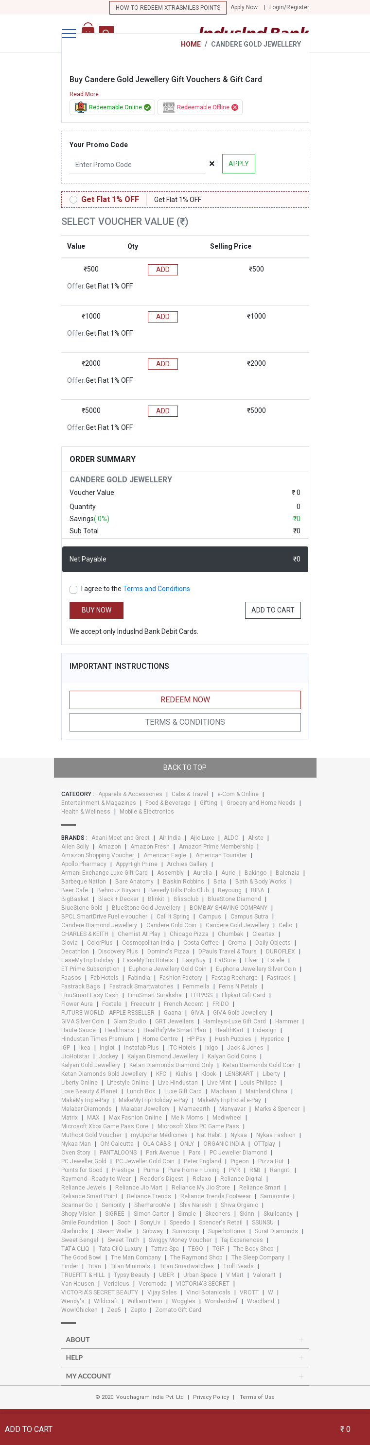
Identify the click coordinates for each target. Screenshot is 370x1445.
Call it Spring (173, 916)
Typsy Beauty (132, 1275)
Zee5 (114, 1310)
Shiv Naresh (195, 1205)
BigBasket (75, 899)
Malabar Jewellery (145, 1108)
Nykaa (238, 1135)
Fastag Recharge (234, 977)
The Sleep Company (257, 1257)
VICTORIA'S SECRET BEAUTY (99, 1292)
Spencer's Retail (221, 1222)
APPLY (239, 164)
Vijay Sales (162, 1292)
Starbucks (74, 1231)
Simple (187, 1213)
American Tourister (221, 855)
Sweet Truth (123, 1240)
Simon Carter (151, 1213)
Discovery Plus (118, 951)
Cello (285, 925)
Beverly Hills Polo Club (179, 890)
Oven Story (75, 1152)
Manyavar (232, 1108)
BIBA (257, 890)
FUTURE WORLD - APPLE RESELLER (108, 1012)
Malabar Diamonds (86, 1108)
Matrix (69, 1117)
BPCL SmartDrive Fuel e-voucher (104, 916)
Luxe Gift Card (183, 1091)
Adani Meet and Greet (120, 837)
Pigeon (239, 1161)
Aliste (256, 837)
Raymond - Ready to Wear (96, 1178)
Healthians (119, 1030)
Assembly (170, 872)
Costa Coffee (201, 942)
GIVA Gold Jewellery (240, 1012)
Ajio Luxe (202, 837)
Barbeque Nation (83, 881)
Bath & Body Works (260, 881)
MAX (93, 1117)
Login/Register (289, 7)
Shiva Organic (239, 1205)
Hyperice (272, 1039)
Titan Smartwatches (186, 1266)
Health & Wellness (85, 811)
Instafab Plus (141, 1047)
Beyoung (230, 890)
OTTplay (264, 1143)
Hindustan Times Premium (97, 1039)
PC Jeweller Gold (83, 1161)
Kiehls (184, 1074)
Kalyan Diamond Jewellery (162, 1056)
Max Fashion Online (135, 1117)
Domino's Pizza (168, 951)
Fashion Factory (180, 977)
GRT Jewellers (174, 1021)
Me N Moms (187, 1117)
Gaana (172, 1012)
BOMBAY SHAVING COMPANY (228, 907)
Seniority (113, 1205)
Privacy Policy (211, 1397)
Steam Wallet (115, 1231)
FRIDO (220, 1004)
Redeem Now (185, 699)
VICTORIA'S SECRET (202, 1283)
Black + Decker (118, 899)
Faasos (71, 977)
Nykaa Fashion (276, 1135)
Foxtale (112, 1004)
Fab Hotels (104, 977)
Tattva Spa (165, 1248)
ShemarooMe (152, 1205)
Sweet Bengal (79, 1240)
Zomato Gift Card (178, 1310)
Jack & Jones (245, 1047)
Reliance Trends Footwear (215, 1196)
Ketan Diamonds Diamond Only (171, 1065)
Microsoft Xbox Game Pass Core (104, 1126)
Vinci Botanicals (208, 1292)
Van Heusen (77, 1283)
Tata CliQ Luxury (120, 1248)
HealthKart (229, 1030)
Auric (228, 872)
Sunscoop (185, 1231)
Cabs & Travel (190, 794)
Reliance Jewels (83, 1187)
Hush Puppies (233, 1039)
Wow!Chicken (79, 1310)
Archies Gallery (187, 864)
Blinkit (156, 899)
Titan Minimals (130, 1266)
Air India (170, 837)
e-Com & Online (238, 794)
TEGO (195, 1248)
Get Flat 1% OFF (110, 199)
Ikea (84, 1047)
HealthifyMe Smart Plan (174, 1030)
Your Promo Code (99, 145)
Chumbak (230, 934)
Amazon (109, 846)
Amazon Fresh (150, 846)
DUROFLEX (280, 951)
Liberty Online (79, 1082)
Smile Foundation (84, 1222)
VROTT (249, 1292)
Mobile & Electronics (147, 811)
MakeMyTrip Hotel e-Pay (229, 1100)
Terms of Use (257, 1397)
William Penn (144, 1301)
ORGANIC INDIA (224, 1143)
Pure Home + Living (194, 1170)
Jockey (108, 1056)
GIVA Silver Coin (82, 1021)
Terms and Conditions (156, 589)
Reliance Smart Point (89, 1196)
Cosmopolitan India (148, 942)
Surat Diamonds (276, 1231)
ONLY (187, 1143)
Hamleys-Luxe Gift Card (234, 1021)
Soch (124, 1222)
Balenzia (288, 872)
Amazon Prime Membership (216, 846)
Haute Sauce (78, 1030)
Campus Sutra (249, 916)
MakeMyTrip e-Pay (85, 1100)
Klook (208, 1074)
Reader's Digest (161, 1178)
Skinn (247, 1213)
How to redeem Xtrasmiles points (168, 7)
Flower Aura (77, 1004)
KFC (161, 1074)
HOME (191, 44)
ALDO (231, 837)
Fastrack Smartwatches (141, 986)
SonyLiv (150, 1222)
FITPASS (201, 995)
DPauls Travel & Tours (227, 951)
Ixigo (211, 1047)
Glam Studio (129, 1021)
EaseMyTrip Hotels (148, 960)
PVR (234, 1170)
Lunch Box (141, 1091)
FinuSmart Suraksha (155, 995)
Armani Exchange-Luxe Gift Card (104, 872)
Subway (152, 1231)
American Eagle (164, 855)
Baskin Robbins (183, 881)
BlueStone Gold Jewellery (146, 907)
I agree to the (135, 589)
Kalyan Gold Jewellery (90, 1065)
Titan (94, 1266)
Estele (275, 960)
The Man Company (136, 1257)
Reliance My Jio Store (201, 1187)
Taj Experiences (242, 1240)
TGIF (218, 1248)
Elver (251, 960)
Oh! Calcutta (117, 1143)
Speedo (180, 1222)
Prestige (123, 1170)
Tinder (69, 1266)
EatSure (225, 960)
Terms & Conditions (185, 722)
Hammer (287, 1021)
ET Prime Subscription (90, 969)
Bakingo (255, 872)
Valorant (264, 1275)
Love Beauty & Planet (89, 1091)
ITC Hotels (182, 1047)
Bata (219, 881)
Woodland (260, 1301)
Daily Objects (273, 942)
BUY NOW (96, 610)
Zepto (138, 1310)
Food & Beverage (168, 802)
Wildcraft (106, 1301)
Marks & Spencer (277, 1108)
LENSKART (239, 1074)
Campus (210, 916)
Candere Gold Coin (171, 925)
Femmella (196, 986)
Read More (84, 94)
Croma (237, 942)
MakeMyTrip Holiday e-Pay (153, 1100)
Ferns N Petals (238, 986)
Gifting (208, 802)
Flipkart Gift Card (243, 995)
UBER (166, 1275)
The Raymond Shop (196, 1257)
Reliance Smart (260, 1187)
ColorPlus (100, 942)
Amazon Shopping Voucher (97, 855)
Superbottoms (227, 1231)
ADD (163, 269)
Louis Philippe (258, 1082)
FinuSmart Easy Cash (90, 995)
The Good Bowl (81, 1257)
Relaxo (202, 1178)
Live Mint (219, 1082)
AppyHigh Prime (137, 864)
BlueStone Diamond (234, 899)
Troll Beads (238, 1266)
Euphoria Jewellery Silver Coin (256, 969)
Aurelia (202, 872)
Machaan (223, 1091)
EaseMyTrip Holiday (87, 960)
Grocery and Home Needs (261, 802)
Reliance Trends (149, 1196)
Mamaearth (194, 1108)
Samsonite (274, 1196)
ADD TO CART (273, 610)
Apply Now (244, 7)
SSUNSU (263, 1222)
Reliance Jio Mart (138, 1187)
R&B (255, 1170)
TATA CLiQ (75, 1248)
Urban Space (200, 1275)
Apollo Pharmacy (83, 864)
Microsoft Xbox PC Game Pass (198, 1126)
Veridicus (116, 1283)
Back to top (185, 767)
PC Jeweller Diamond (238, 1152)
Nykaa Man (76, 1143)
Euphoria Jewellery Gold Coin (168, 969)
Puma (151, 1170)
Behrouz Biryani (118, 890)
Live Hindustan (178, 1082)
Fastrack (278, 977)
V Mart (235, 1275)
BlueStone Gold (82, 907)
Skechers (217, 1213)
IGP (65, 1047)
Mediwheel (227, 1117)
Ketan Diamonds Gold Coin (259, 1065)
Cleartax (263, 934)
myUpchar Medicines (159, 1135)
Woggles (183, 1301)
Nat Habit (209, 1135)
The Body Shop (253, 1248)
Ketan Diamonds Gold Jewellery (104, 1074)
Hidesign (265, 1030)
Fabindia (139, 977)
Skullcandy (278, 1213)
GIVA (197, 1012)
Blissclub (186, 899)
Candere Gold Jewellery (237, 925)
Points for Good (82, 1170)
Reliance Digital (241, 1178)
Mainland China (266, 1091)
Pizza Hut (271, 1161)
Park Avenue (162, 1152)
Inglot (107, 1047)
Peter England (202, 1161)
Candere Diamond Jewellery (99, 925)
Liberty (271, 1074)
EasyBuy (194, 960)
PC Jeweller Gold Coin (145, 1161)
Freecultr (143, 1004)
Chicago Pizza (189, 934)
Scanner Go (76, 1205)
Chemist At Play (139, 934)
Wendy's (73, 1301)
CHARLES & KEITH (84, 934)
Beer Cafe (74, 890)
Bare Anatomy (134, 881)
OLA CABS (157, 1143)
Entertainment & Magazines (98, 802)
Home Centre (160, 1039)
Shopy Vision (78, 1213)
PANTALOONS (118, 1152)
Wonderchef (221, 1301)
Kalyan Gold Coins (232, 1056)
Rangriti (280, 1170)
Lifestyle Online (128, 1082)
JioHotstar (75, 1056)
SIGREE (114, 1213)
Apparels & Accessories (130, 794)
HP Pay (196, 1039)
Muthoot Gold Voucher (91, 1135)
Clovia (69, 942)
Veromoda (153, 1283)
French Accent (183, 1004)
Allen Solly (75, 846)
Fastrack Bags (80, 986)
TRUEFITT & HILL (83, 1275)
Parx (194, 1152)
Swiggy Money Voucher (180, 1240)
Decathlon (75, 951)
